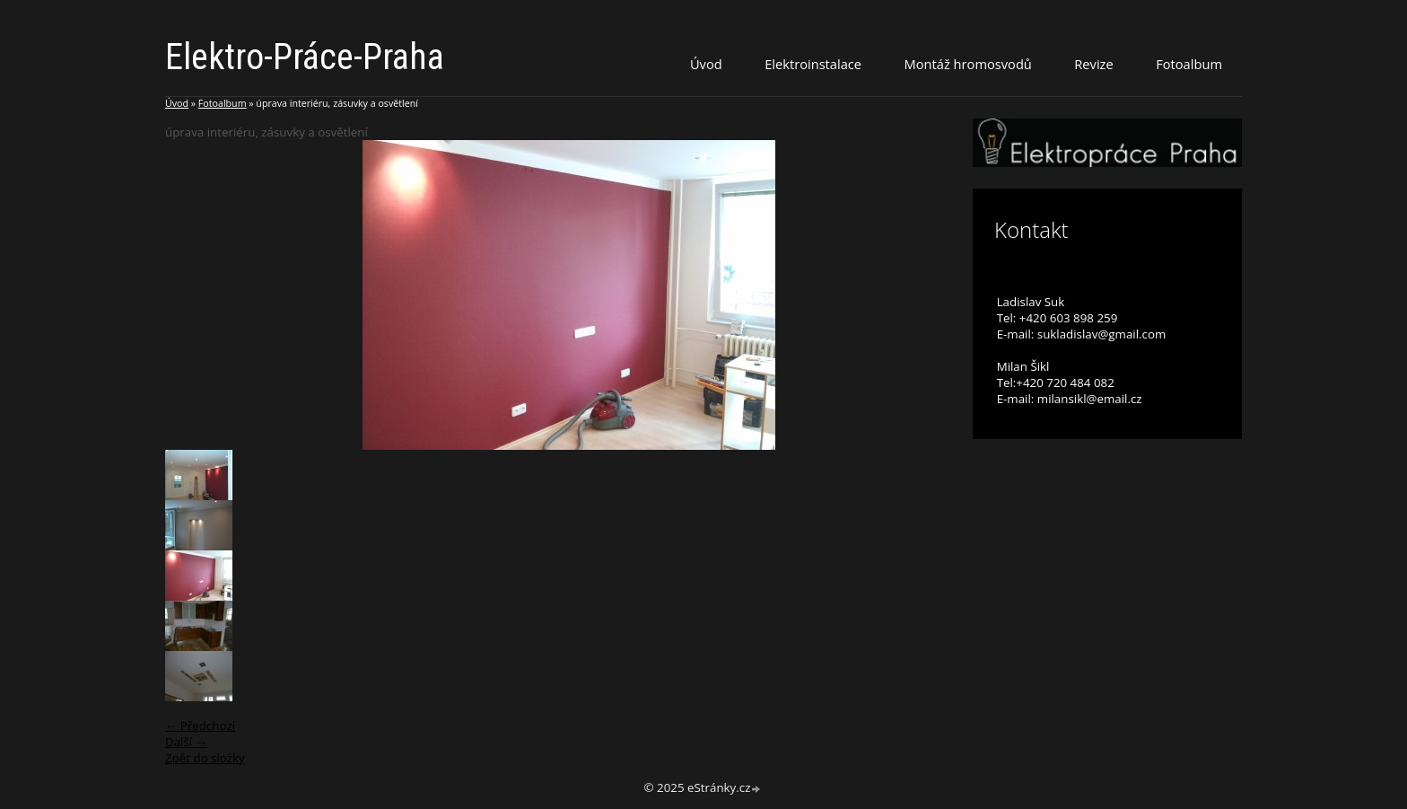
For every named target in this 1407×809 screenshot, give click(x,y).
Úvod (706, 64)
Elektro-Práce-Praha (304, 57)
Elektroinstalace (813, 64)
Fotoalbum (1189, 64)
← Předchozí (200, 725)
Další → (186, 742)
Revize (1093, 64)
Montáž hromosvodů (968, 64)
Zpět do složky (205, 758)
